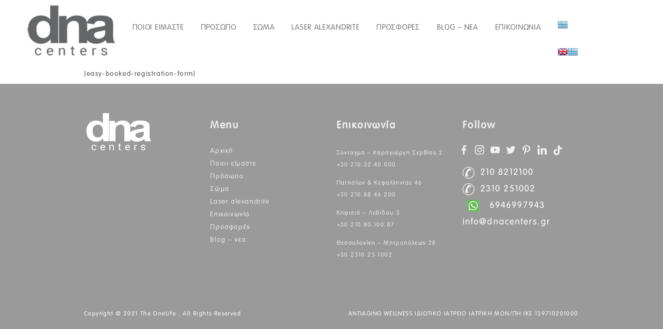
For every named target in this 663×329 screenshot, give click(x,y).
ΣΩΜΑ (264, 27)
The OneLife (159, 314)
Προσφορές (397, 27)
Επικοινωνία (230, 214)
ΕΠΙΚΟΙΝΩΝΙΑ (518, 27)
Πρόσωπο (227, 176)
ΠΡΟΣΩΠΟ (218, 27)
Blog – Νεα (457, 27)
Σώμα (219, 188)
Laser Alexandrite (325, 27)
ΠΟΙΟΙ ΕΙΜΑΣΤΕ (158, 27)
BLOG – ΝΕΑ (228, 239)
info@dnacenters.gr (507, 222)
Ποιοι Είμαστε (233, 163)
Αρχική (221, 150)
